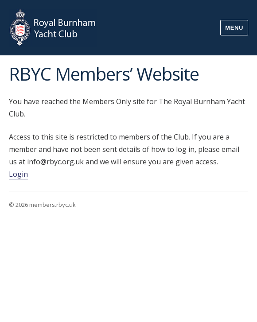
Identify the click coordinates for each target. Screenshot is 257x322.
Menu (234, 27)
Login (18, 174)
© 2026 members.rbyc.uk (42, 205)
